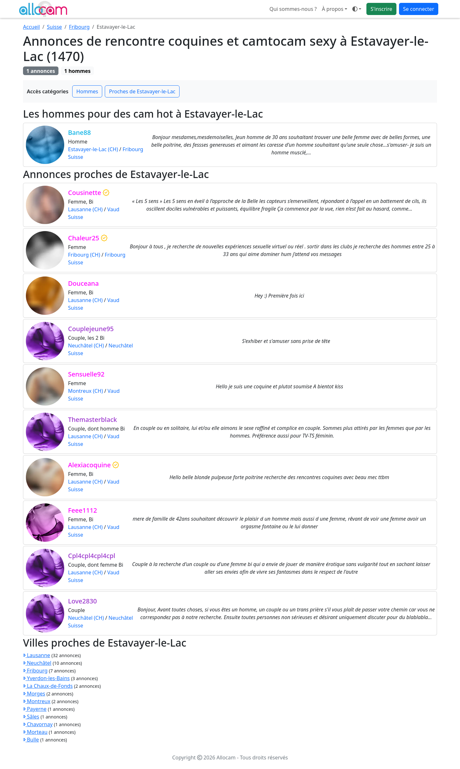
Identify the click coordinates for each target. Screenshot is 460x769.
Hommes (87, 91)
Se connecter (418, 8)
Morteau (35, 731)
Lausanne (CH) (85, 209)
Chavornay (38, 724)
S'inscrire (381, 8)
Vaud (113, 209)
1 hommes (77, 70)
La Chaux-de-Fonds (48, 685)
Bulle (31, 739)
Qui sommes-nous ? (293, 8)
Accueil (31, 26)
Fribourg (79, 26)
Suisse (54, 26)
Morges (34, 693)
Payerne (35, 708)
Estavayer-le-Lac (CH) (93, 149)
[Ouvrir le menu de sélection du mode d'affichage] (357, 9)
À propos (332, 8)
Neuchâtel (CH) (86, 345)
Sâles (31, 716)
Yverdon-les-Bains (46, 678)
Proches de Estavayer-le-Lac (142, 91)
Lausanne (36, 655)
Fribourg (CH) (84, 254)
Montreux (36, 701)
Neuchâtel (121, 345)
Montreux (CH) (85, 390)
